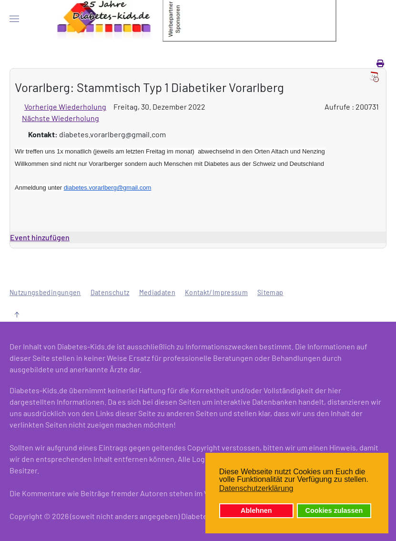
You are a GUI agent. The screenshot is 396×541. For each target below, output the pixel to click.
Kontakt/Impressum (216, 291)
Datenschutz (110, 291)
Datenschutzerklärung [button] (256, 488)
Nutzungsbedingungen (45, 291)
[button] (14, 19)
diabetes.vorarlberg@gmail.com (108, 187)
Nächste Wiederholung (60, 117)
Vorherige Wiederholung (65, 106)
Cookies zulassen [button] (334, 510)
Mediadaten (157, 291)
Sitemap (270, 291)
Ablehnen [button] (256, 510)
